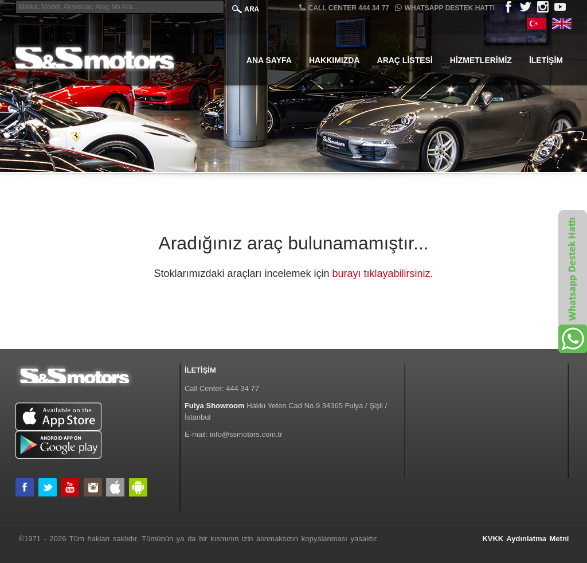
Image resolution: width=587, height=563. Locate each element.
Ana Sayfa (269, 60)
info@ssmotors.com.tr (246, 434)
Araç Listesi (405, 60)
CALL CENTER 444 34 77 (344, 7)
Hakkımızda (334, 60)
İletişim (546, 60)
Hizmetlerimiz (481, 60)
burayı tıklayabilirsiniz (381, 273)
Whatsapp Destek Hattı (445, 7)
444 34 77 (242, 388)
